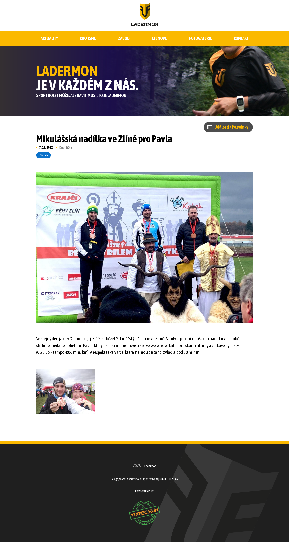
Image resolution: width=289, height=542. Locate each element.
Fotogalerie (200, 38)
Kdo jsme (88, 38)
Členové (159, 38)
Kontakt (241, 38)
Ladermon (150, 466)
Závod (124, 38)
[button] (65, 391)
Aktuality (49, 38)
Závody (43, 155)
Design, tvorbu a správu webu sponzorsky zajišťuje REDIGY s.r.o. (144, 479)
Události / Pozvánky (231, 127)
